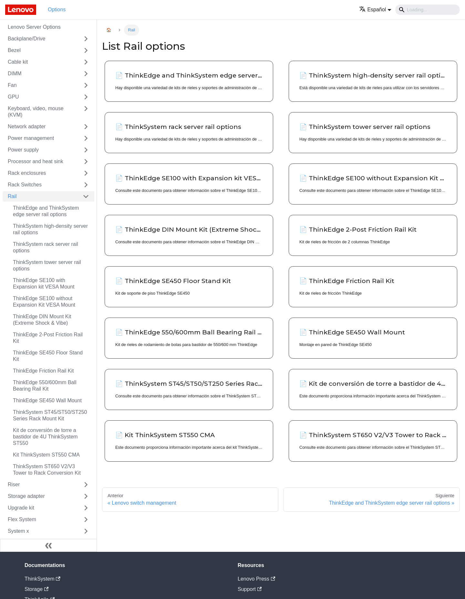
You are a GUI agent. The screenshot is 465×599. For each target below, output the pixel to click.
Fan (12, 85)
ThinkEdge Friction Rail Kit (43, 370)
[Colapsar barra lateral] (48, 545)
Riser (14, 484)
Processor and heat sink (35, 161)
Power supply (23, 149)
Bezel (14, 50)
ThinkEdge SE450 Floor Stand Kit (48, 356)
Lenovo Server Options (34, 27)
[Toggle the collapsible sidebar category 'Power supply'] (86, 150)
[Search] (427, 10)
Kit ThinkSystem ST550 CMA (46, 454)
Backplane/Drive (27, 38)
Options (57, 9)
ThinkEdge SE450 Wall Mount (47, 400)
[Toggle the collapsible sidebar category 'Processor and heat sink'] (86, 161)
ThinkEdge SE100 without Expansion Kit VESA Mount (44, 302)
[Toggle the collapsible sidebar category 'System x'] (86, 531)
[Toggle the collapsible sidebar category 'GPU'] (86, 97)
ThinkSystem (42, 579)
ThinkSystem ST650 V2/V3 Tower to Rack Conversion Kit (47, 470)
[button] (375, 9)
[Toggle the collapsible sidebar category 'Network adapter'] (86, 126)
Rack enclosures (27, 173)
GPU (13, 97)
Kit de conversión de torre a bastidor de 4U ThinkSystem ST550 (45, 436)
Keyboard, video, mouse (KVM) (36, 112)
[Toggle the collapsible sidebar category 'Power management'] (86, 138)
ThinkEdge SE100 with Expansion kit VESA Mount (43, 283)
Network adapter (27, 126)
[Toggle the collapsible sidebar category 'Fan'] (86, 85)
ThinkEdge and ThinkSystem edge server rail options (46, 211)
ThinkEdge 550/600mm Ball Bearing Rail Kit (45, 386)
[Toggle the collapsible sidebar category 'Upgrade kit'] (86, 508)
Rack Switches (25, 184)
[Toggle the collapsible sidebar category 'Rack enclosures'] (86, 173)
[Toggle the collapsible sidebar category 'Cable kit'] (86, 62)
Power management (31, 138)
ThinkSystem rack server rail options (45, 247)
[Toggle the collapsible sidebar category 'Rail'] (86, 196)
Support (250, 589)
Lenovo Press (256, 579)
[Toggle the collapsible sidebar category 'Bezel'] (86, 50)
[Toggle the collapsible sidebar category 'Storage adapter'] (86, 496)
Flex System (22, 519)
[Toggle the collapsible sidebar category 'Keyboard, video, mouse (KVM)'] (86, 111)
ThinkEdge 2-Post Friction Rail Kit (48, 338)
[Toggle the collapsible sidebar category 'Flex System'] (86, 519)
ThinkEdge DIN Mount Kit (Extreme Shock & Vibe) (42, 320)
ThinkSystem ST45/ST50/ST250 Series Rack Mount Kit (50, 415)
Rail (12, 196)
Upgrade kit (21, 507)
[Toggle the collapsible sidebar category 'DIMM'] (86, 73)
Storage (36, 589)
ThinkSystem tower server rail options (47, 265)
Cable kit (18, 62)
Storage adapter (26, 496)
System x (18, 531)
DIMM (15, 73)
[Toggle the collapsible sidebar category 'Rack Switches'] (86, 185)
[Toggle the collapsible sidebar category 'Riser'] (86, 484)
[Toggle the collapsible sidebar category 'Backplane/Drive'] (86, 39)
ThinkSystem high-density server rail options (50, 229)
